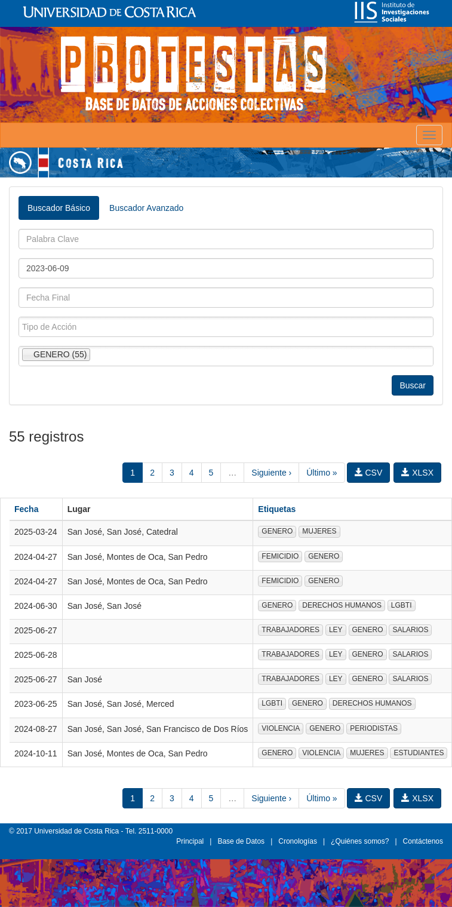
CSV (369, 472)
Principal (190, 841)
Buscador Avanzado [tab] (146, 208)
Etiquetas (277, 509)
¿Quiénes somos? (360, 841)
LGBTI (401, 605)
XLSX (417, 472)
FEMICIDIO (280, 556)
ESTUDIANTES (418, 753)
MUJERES (319, 531)
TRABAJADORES (290, 630)
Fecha (26, 509)
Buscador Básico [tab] (58, 208)
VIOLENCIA (281, 728)
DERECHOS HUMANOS (342, 605)
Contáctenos (423, 841)
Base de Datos (241, 841)
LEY (336, 630)
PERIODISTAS (374, 728)
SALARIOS (410, 630)
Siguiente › (271, 472)
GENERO (277, 531)
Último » (321, 472)
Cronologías (297, 841)
